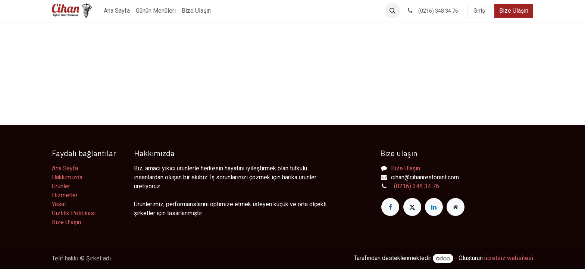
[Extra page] (455, 207)
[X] (412, 207)
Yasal (59, 204)
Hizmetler (65, 195)
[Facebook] (390, 207)
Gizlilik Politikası (74, 213)
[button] (392, 11)
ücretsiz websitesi (508, 258)
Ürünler (61, 186)
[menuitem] (117, 10)
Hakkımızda (67, 177)
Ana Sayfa (65, 168)
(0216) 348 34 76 (415, 186)
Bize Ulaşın (513, 10)
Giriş (479, 10)
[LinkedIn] (434, 207)
